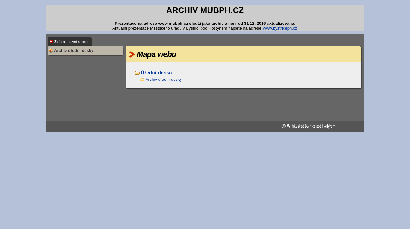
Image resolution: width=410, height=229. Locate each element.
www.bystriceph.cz (280, 28)
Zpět (71, 42)
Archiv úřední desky (164, 79)
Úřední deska (156, 72)
